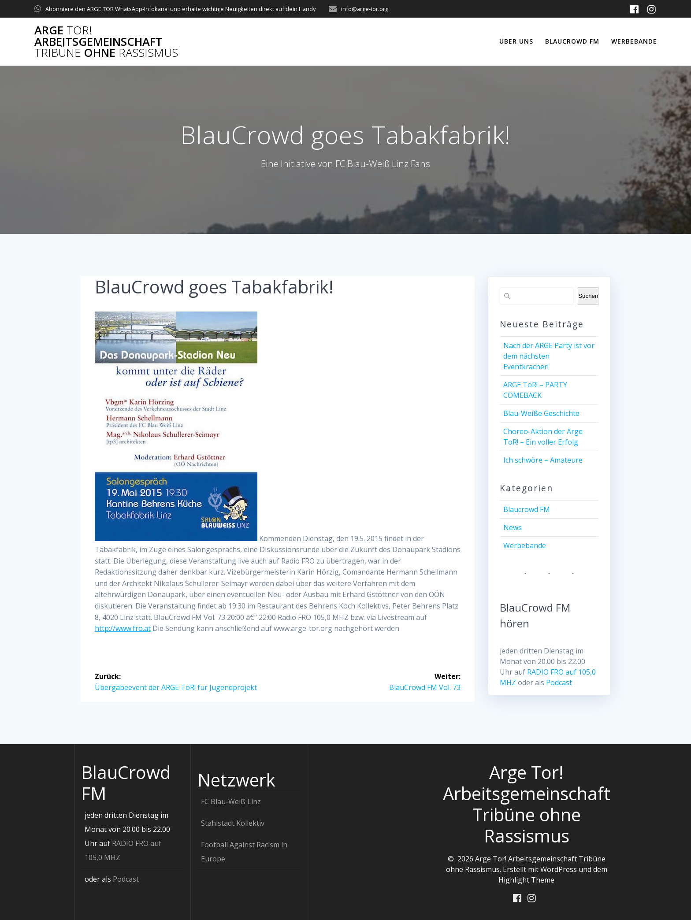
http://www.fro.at (123, 628)
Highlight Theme (526, 880)
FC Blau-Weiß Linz (231, 801)
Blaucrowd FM (572, 41)
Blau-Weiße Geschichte (541, 413)
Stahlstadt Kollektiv (232, 823)
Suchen (588, 296)
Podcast (559, 682)
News (512, 527)
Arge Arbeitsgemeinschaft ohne (106, 42)
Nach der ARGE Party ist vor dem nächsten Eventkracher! (548, 356)
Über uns (516, 41)
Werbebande (634, 41)
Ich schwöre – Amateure (543, 460)
